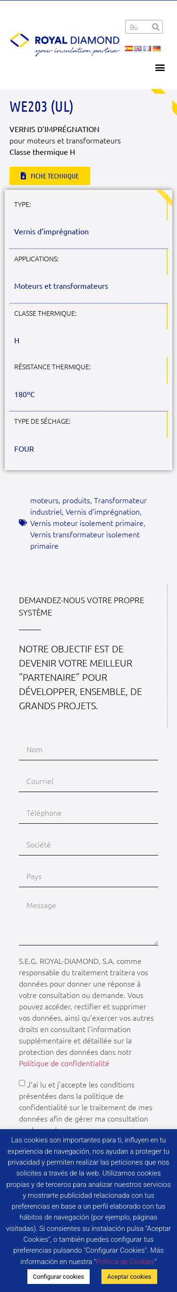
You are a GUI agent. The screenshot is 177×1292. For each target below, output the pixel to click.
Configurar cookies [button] (58, 1276)
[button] (160, 67)
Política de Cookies (125, 1261)
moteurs (44, 500)
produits (76, 500)
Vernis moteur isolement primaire (86, 522)
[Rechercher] (155, 26)
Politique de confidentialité (64, 1063)
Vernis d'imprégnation (103, 511)
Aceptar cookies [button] (129, 1276)
